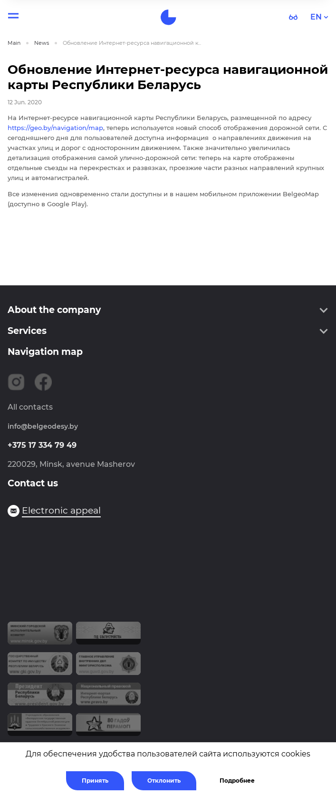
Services (27, 330)
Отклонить (164, 780)
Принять (95, 780)
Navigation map (45, 351)
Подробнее (237, 780)
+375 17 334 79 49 (42, 445)
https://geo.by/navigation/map (55, 127)
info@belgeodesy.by (43, 426)
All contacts (30, 407)
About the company (54, 309)
